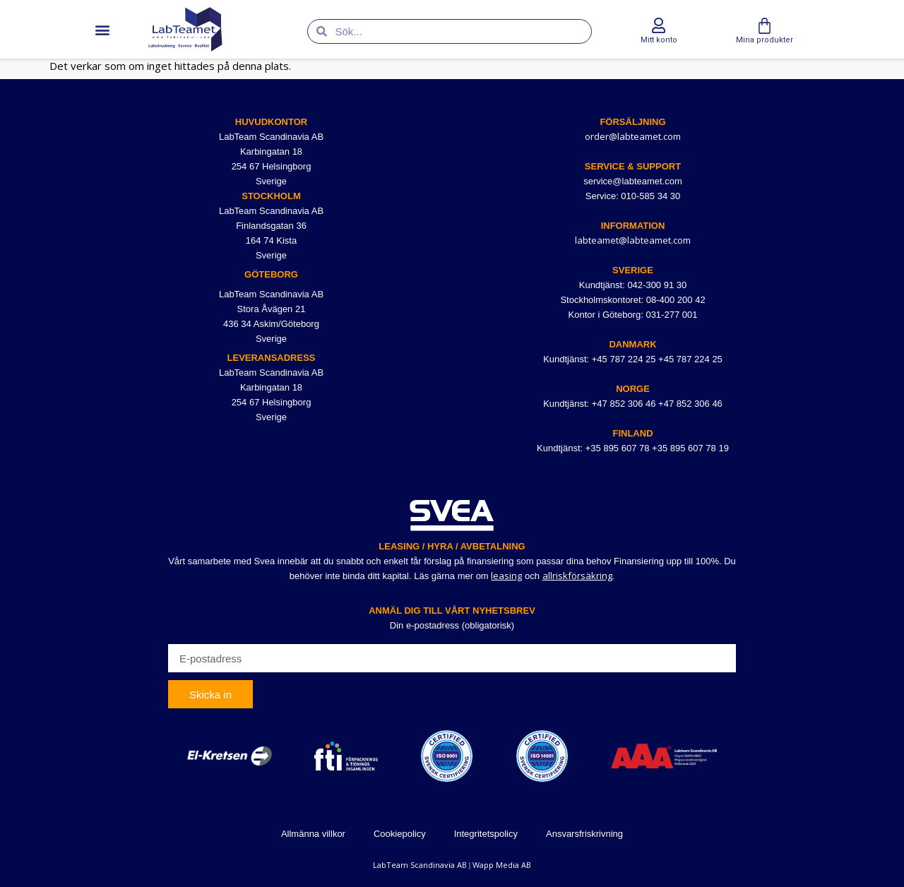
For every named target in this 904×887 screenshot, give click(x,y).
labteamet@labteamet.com (633, 240)
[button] (102, 29)
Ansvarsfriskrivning (584, 833)
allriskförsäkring (577, 575)
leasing (506, 575)
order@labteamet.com (633, 136)
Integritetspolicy (486, 833)
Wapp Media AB (501, 864)
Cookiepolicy (400, 833)
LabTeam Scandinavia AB (420, 864)
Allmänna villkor (313, 833)
